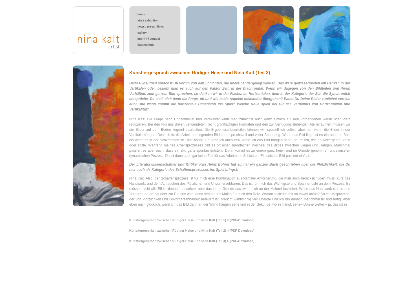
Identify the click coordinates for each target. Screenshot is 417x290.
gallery (142, 32)
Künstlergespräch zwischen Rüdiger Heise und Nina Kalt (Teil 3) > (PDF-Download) (192, 241)
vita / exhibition (148, 20)
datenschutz (146, 44)
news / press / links (151, 26)
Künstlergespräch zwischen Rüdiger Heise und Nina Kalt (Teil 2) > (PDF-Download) (192, 230)
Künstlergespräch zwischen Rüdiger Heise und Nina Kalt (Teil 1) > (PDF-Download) (192, 220)
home (141, 14)
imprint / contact (149, 38)
